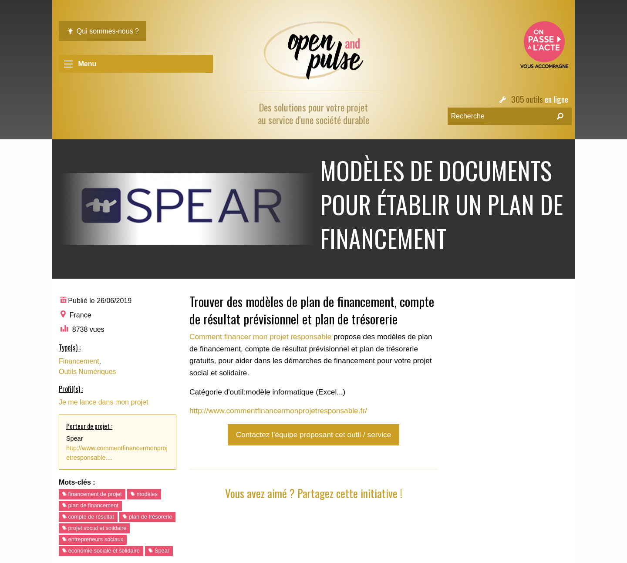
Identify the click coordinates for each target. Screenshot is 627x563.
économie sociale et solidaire (101, 550)
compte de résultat (88, 516)
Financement (79, 361)
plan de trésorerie (147, 516)
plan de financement (90, 505)
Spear (158, 550)
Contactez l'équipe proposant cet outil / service (313, 434)
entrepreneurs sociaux (92, 539)
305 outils (527, 99)
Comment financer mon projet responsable (260, 336)
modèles (144, 494)
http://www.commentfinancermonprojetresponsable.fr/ (278, 410)
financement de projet (92, 494)
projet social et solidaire (94, 528)
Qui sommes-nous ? (102, 31)
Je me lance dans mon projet (103, 402)
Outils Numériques (87, 371)
